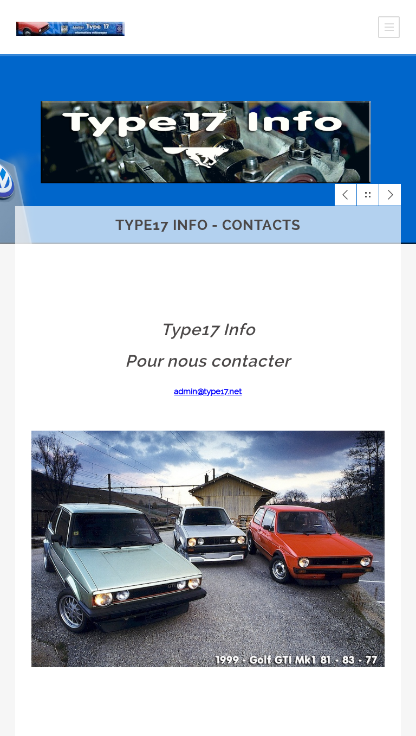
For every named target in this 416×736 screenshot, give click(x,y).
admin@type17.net (208, 391)
